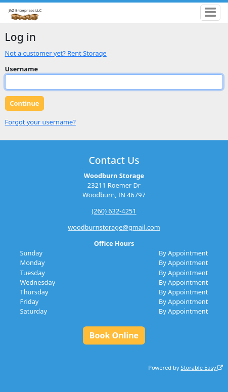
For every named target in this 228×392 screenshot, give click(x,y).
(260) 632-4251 (114, 210)
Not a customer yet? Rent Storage (56, 53)
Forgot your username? (40, 121)
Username (21, 68)
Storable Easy (201, 367)
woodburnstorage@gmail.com (114, 227)
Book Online (114, 335)
